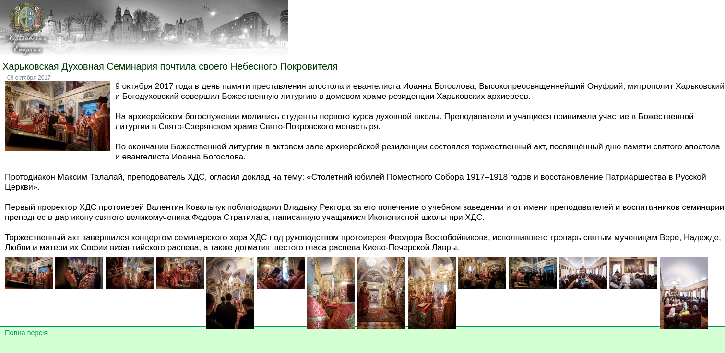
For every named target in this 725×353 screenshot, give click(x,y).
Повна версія (26, 333)
